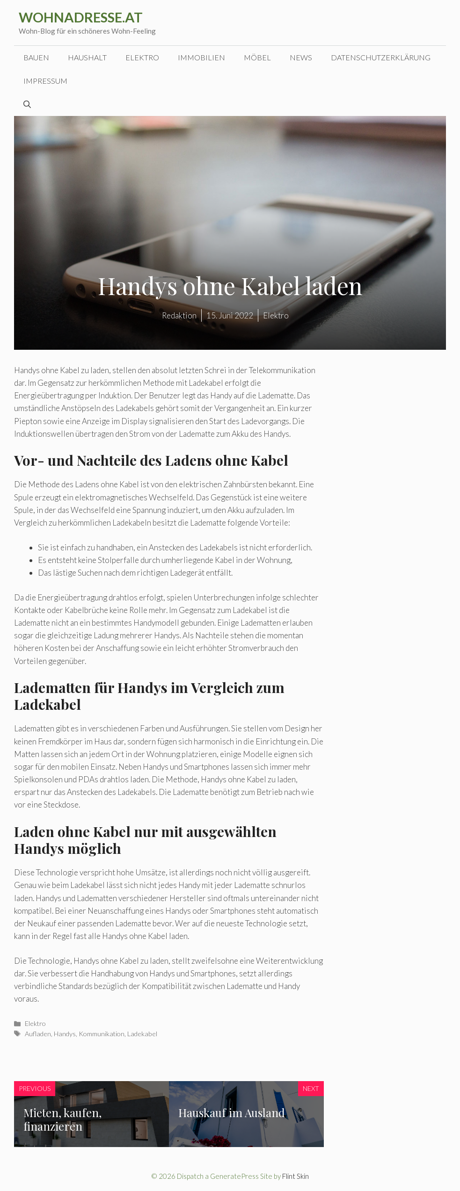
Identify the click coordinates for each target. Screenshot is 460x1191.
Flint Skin (295, 1176)
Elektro (142, 57)
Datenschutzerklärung (381, 57)
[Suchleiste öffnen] (27, 104)
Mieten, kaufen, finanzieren (62, 1119)
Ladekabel (142, 1034)
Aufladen (38, 1034)
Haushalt (87, 57)
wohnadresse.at (81, 17)
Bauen (36, 57)
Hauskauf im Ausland (231, 1112)
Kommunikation (101, 1034)
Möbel (257, 57)
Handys (65, 1034)
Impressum (45, 80)
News (301, 57)
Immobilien (201, 57)
